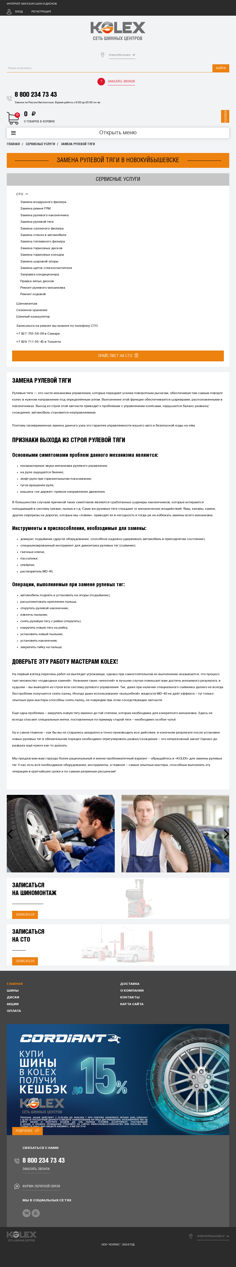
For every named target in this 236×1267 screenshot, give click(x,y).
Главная (13, 144)
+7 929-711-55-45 (30, 342)
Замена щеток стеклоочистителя (46, 268)
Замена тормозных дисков (41, 248)
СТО (22, 194)
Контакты (130, 997)
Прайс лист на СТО (118, 355)
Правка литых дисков (37, 281)
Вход (19, 12)
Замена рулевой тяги (78, 144)
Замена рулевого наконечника (44, 215)
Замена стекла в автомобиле (43, 235)
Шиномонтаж (26, 303)
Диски (13, 997)
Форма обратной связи (41, 1186)
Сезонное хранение (31, 310)
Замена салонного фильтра (42, 228)
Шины (13, 990)
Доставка (129, 984)
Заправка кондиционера (39, 274)
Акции (13, 1004)
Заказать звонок (121, 81)
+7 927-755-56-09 (30, 333)
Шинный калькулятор (33, 316)
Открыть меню (118, 133)
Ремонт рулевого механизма (42, 287)
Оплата (14, 1011)
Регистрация (41, 12)
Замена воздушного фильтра (43, 202)
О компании (132, 990)
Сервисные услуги (40, 144)
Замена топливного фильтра (42, 241)
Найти (221, 68)
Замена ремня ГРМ (35, 208)
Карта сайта (131, 1004)
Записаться (25, 914)
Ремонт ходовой (33, 294)
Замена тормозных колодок (42, 255)
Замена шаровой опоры (39, 261)
